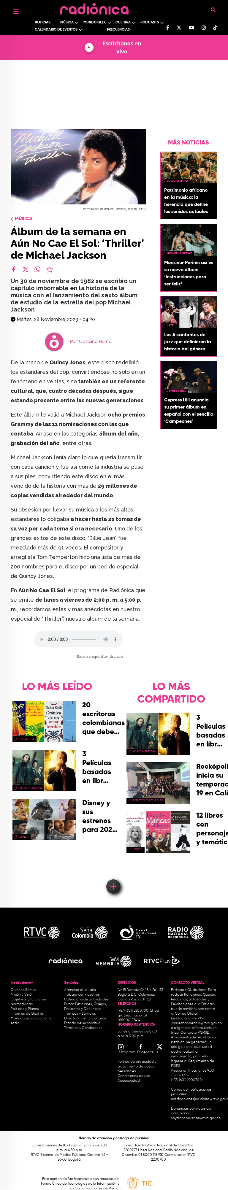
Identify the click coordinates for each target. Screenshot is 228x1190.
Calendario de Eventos (56, 29)
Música (67, 22)
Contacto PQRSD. (195, 1033)
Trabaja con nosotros (82, 995)
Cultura (123, 22)
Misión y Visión (22, 995)
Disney (23, 836)
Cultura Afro (177, 180)
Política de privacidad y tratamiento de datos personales (137, 1066)
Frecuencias (118, 29)
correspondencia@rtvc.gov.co (197, 1023)
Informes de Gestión (27, 1014)
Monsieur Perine (179, 253)
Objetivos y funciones (28, 999)
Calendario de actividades (86, 999)
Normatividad (22, 1004)
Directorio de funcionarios (85, 1018)
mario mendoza (30, 788)
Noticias (42, 22)
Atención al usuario (80, 990)
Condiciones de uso (134, 1076)
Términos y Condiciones (83, 1028)
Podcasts (149, 22)
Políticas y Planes (25, 1009)
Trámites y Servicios (80, 1014)
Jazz (170, 325)
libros (137, 849)
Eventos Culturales (147, 800)
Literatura (26, 739)
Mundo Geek (94, 22)
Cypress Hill (176, 390)
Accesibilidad (129, 1081)
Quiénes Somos (23, 990)
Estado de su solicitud (82, 1023)
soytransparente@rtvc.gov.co (196, 1118)
